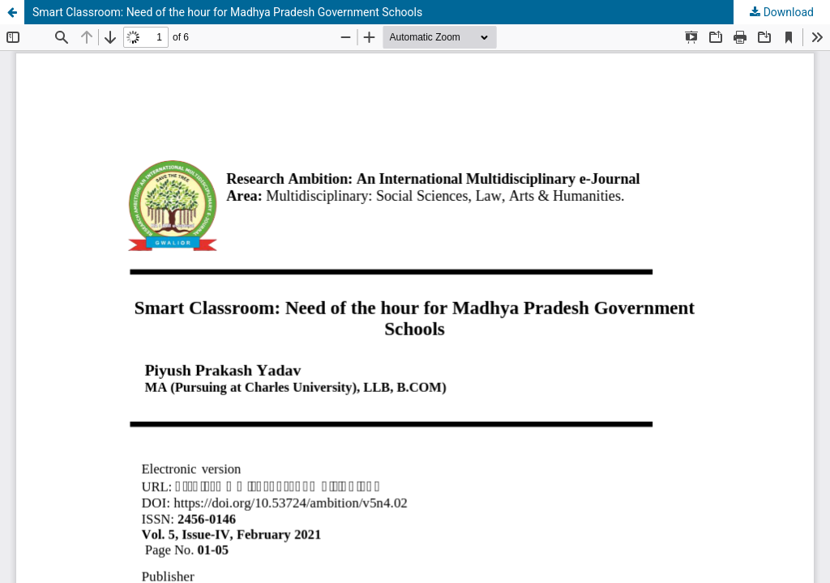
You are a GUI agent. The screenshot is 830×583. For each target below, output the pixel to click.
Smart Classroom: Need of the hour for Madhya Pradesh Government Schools (227, 12)
